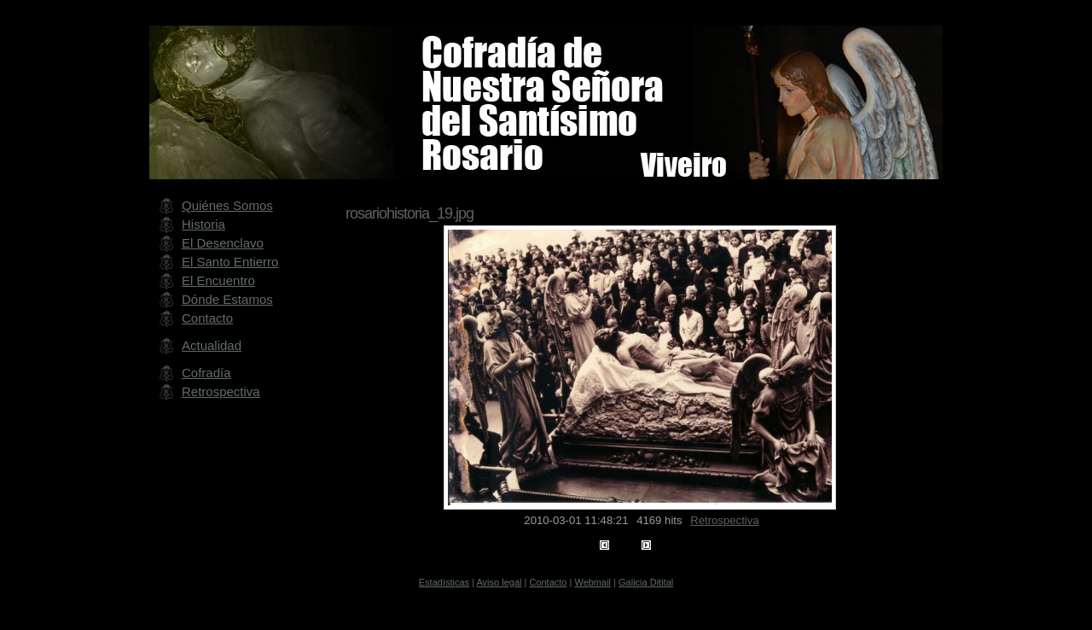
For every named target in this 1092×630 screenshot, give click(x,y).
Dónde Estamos (227, 299)
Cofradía (206, 372)
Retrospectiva (724, 520)
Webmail (592, 582)
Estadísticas (444, 582)
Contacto (207, 318)
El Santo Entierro (230, 261)
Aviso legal (498, 582)
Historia (203, 224)
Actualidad (211, 345)
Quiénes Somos (227, 205)
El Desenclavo (223, 243)
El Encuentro (218, 280)
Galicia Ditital (646, 582)
